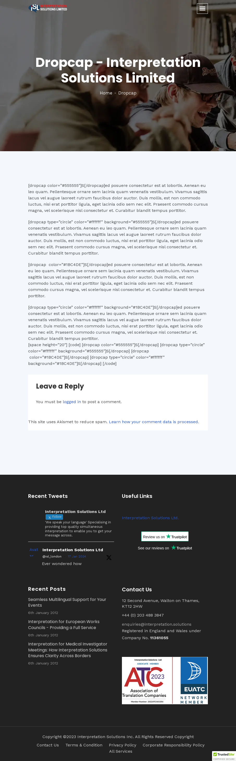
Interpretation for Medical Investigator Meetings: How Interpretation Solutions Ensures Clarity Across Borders (67, 650)
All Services (120, 751)
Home (106, 93)
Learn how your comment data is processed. (154, 421)
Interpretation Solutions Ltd (72, 549)
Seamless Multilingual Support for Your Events (67, 602)
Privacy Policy (122, 745)
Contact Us (48, 745)
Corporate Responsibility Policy (173, 745)
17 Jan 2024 (77, 556)
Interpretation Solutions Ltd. (150, 517)
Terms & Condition (83, 745)
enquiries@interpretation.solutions (156, 624)
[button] (224, 756)
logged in (72, 401)
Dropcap (127, 93)
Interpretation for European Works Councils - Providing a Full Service (64, 624)
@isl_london (51, 556)
